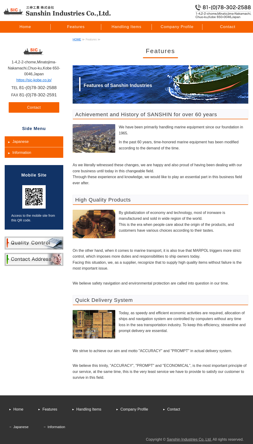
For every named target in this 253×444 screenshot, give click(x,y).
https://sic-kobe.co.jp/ (34, 80)
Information (21, 153)
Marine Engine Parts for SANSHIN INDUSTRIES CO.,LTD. (57, 11)
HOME (77, 39)
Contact (227, 27)
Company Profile (177, 27)
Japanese (20, 142)
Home (25, 27)
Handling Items (126, 27)
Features (76, 27)
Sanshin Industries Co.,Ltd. (189, 439)
